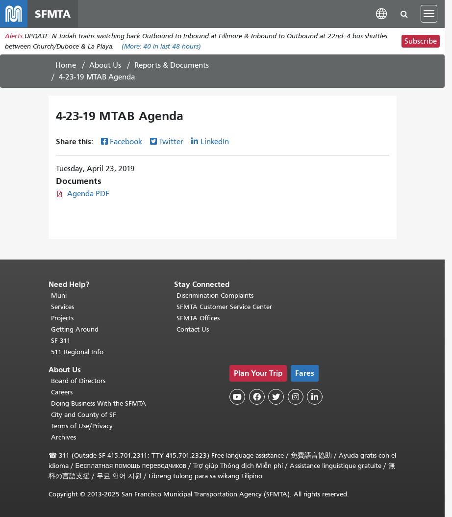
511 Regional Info (77, 352)
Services (62, 307)
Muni (59, 295)
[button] (381, 13)
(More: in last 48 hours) (161, 46)
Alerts (14, 36)
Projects (62, 318)
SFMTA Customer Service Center (224, 307)
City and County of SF (83, 415)
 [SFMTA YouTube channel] (237, 397)
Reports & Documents (171, 65)
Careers (62, 392)
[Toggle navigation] (429, 14)
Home (65, 65)
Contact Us (192, 329)
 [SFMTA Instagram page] (295, 397)
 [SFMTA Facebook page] (257, 397)
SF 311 (61, 340)
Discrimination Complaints (214, 295)
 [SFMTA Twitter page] (276, 397)
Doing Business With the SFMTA (98, 403)
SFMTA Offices (198, 318)
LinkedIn (215, 141)
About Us (105, 65)
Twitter (171, 141)
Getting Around (75, 329)
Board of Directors (78, 381)
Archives (63, 437)
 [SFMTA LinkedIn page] (314, 397)
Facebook (126, 141)
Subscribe (420, 41)
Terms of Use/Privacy (82, 426)
